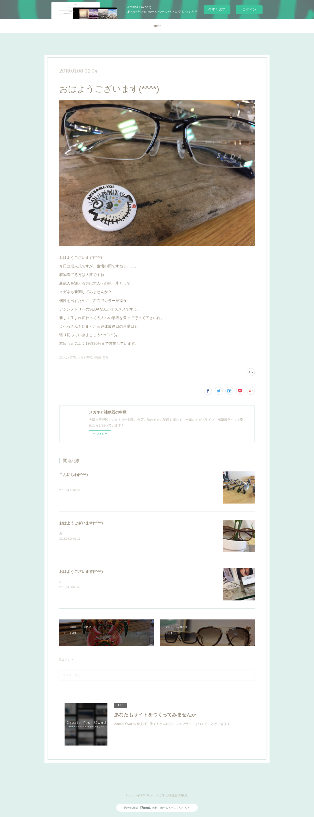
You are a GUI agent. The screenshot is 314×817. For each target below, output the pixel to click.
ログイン (249, 9)
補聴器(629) (101, 357)
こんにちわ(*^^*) (73, 474)
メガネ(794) (85, 357)
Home (157, 26)
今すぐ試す (217, 9)
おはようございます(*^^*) (81, 523)
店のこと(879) (67, 357)
